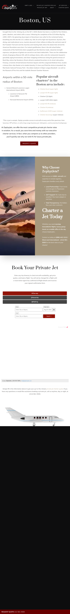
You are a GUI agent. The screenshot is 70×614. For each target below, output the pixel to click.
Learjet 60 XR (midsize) (48, 104)
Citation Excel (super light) (49, 89)
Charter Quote (64, 7)
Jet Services (63, 5)
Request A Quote (29, 143)
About (52, 7)
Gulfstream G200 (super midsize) (51, 111)
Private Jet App (42, 7)
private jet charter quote (54, 389)
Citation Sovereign (46, 115)
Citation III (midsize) (46, 107)
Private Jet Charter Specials (46, 5)
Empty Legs (28, 5)
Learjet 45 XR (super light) (49, 93)
